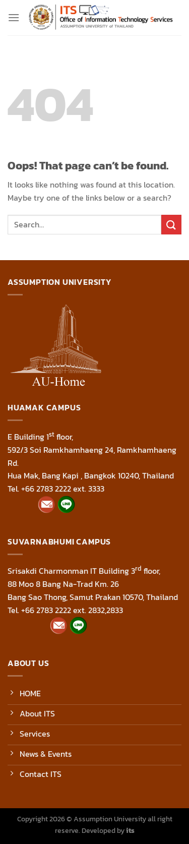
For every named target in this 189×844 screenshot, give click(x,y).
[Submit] (171, 224)
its (130, 830)
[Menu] (14, 17)
